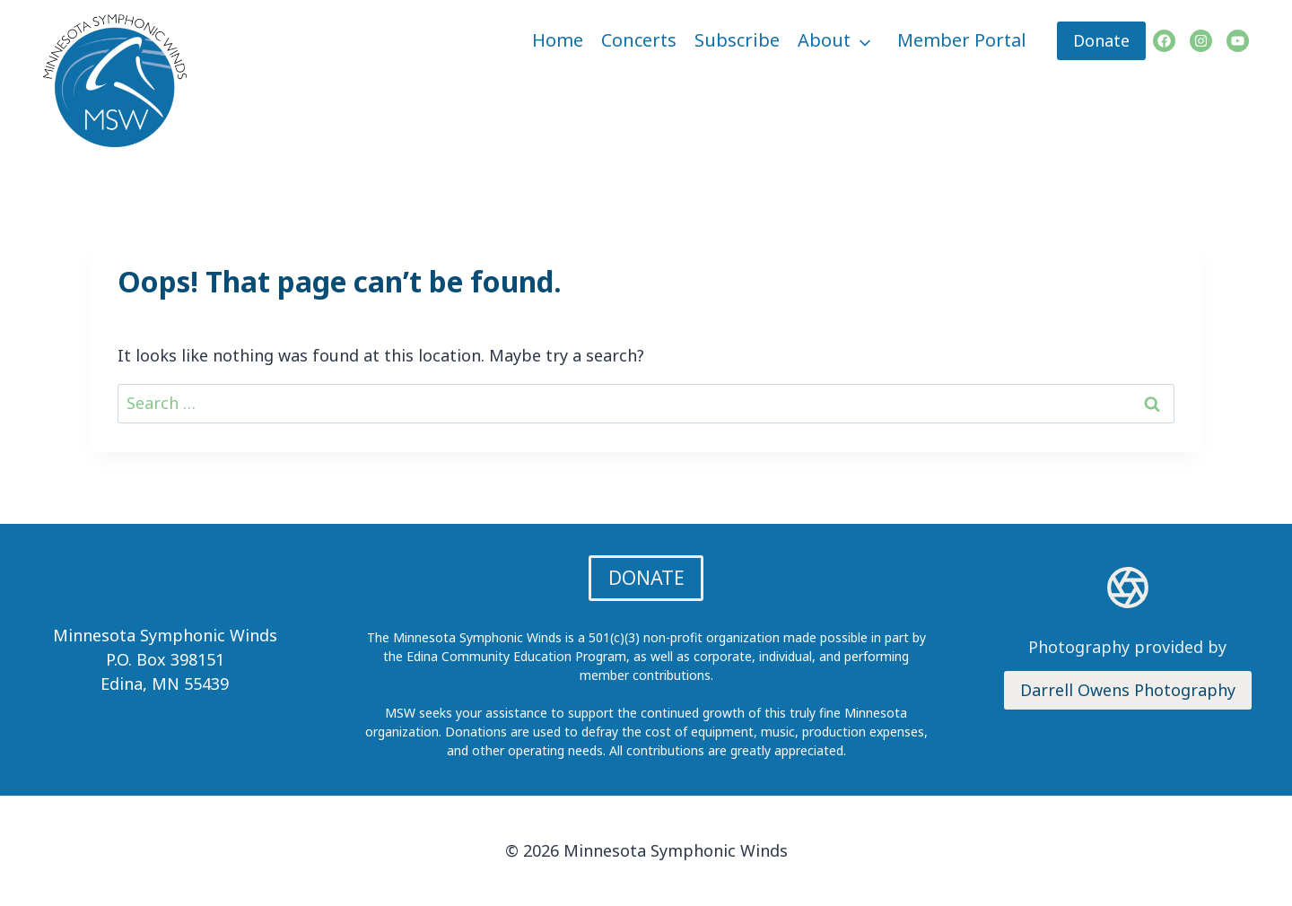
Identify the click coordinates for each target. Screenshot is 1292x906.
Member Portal (961, 40)
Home (557, 40)
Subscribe (737, 40)
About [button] (824, 40)
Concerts (639, 40)
